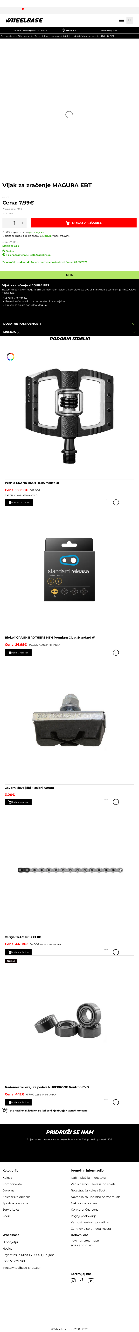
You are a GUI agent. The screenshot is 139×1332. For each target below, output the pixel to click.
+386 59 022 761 (13, 1261)
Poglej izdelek (129, 502)
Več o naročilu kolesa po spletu (93, 1183)
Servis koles (11, 1209)
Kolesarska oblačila (16, 1196)
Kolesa (7, 1177)
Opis (69, 274)
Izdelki (13, 36)
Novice (7, 1248)
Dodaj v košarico (87, 223)
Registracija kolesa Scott (88, 1190)
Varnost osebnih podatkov (90, 1222)
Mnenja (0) (12, 331)
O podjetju (10, 1241)
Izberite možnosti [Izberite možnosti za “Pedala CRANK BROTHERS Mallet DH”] (23, 502)
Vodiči (6, 1215)
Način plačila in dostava (88, 1177)
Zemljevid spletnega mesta (91, 1228)
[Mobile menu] (121, 20)
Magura (47, 235)
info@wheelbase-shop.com (22, 1267)
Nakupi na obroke (84, 1203)
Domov (5, 36)
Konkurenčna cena (85, 1209)
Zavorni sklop (42, 36)
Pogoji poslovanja (84, 1215)
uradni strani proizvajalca (50, 301)
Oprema (8, 1190)
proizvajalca (36, 232)
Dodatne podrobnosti (22, 323)
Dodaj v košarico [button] (22, 652)
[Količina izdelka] (15, 223)
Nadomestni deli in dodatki (65, 36)
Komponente (26, 36)
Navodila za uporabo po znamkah (95, 1196)
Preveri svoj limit (109, 30)
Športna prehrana (15, 1203)
